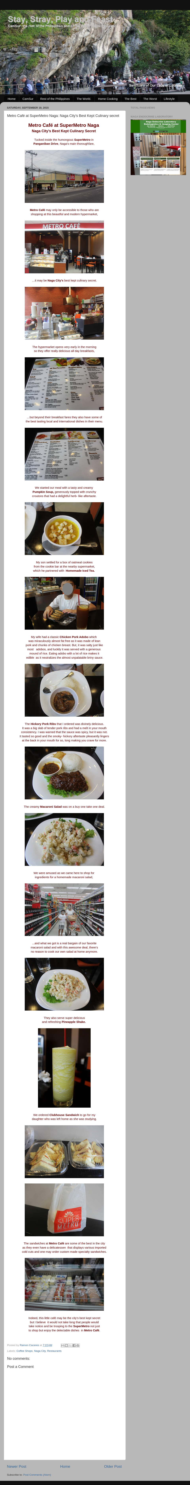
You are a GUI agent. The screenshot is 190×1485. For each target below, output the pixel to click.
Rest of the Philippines (55, 98)
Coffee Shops (24, 1350)
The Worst (150, 98)
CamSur (28, 98)
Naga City (40, 1350)
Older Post (113, 1466)
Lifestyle (169, 98)
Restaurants (54, 1350)
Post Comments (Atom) (37, 1474)
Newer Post (16, 1466)
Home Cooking (108, 98)
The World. (84, 98)
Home (12, 98)
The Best (130, 98)
